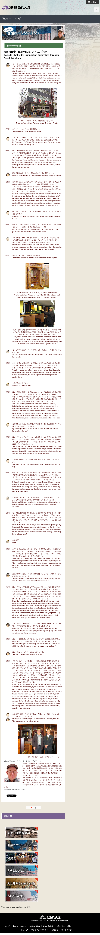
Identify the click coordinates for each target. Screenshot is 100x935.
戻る (34, 807)
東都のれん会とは (19, 926)
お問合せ (54, 930)
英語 (29, 907)
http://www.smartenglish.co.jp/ (14, 789)
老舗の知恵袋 (48, 926)
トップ (6, 926)
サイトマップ (66, 930)
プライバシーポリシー (39, 930)
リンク (25, 930)
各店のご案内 (35, 926)
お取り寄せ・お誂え (64, 926)
